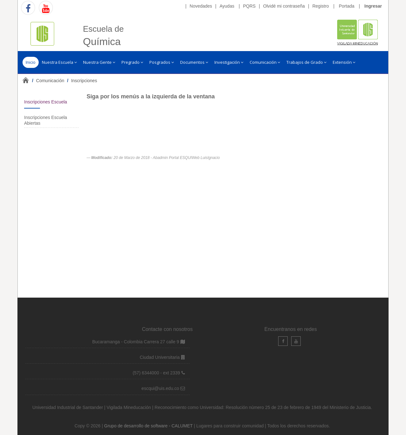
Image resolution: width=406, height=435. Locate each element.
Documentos (194, 62)
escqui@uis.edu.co (160, 388)
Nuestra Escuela (59, 62)
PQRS (249, 6)
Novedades (201, 6)
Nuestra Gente (99, 62)
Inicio (31, 62)
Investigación (228, 62)
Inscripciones (84, 80)
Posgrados (161, 62)
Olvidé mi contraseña (284, 6)
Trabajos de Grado (306, 62)
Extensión (344, 62)
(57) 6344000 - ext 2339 (156, 372)
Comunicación (265, 62)
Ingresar (373, 6)
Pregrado (132, 62)
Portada (346, 6)
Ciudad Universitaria (160, 357)
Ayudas (226, 6)
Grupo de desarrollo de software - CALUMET (149, 425)
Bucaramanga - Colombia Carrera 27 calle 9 (135, 341)
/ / (64, 80)
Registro (320, 6)
